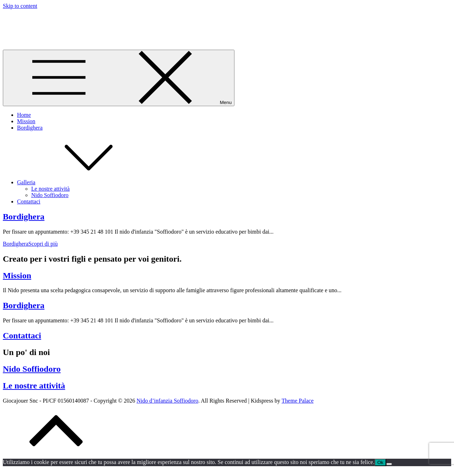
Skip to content (20, 6)
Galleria (79, 182)
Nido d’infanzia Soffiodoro (67, 23)
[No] (389, 464)
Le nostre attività (50, 189)
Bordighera (30, 128)
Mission (26, 121)
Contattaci (28, 201)
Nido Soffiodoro (49, 195)
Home (24, 115)
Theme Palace (298, 401)
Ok (380, 462)
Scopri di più (30, 244)
